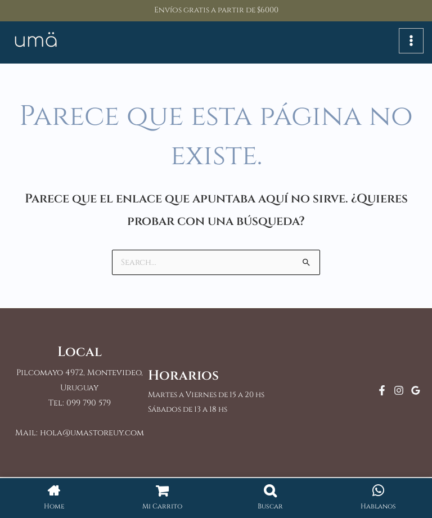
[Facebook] (382, 391)
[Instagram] (399, 391)
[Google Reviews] (416, 391)
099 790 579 (88, 404)
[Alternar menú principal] (411, 41)
